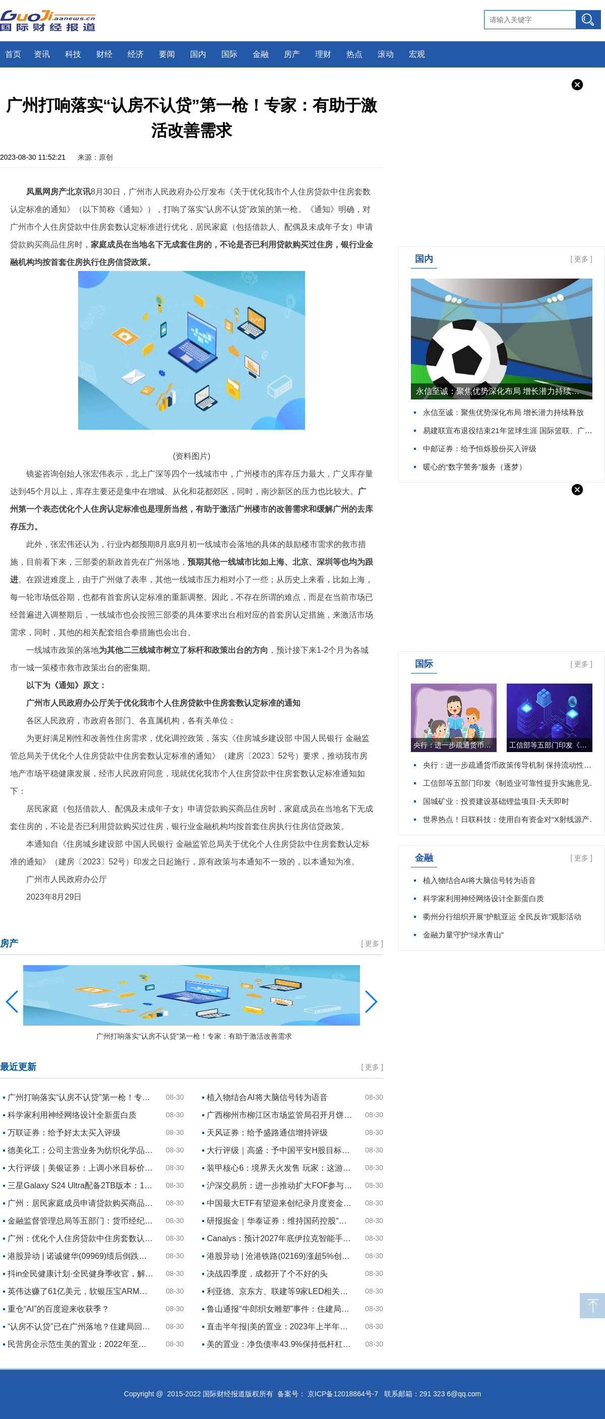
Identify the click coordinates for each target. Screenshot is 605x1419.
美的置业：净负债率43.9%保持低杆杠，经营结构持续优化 (280, 1344)
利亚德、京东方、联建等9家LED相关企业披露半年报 (280, 1291)
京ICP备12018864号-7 (343, 1394)
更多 (581, 259)
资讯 (42, 54)
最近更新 (18, 1067)
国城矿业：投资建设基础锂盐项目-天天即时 (496, 801)
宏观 (417, 54)
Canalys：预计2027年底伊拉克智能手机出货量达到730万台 (280, 1238)
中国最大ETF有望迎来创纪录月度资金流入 (280, 1203)
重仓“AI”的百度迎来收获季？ (58, 1309)
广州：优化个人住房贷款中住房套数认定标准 (81, 1238)
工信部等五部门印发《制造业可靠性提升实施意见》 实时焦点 (550, 745)
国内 (198, 54)
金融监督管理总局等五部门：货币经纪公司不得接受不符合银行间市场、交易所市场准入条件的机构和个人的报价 (81, 1221)
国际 (229, 54)
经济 (136, 54)
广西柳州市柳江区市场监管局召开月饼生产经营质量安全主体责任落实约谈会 (280, 1115)
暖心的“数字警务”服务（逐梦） (474, 466)
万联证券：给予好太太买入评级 (64, 1132)
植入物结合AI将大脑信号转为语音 (479, 880)
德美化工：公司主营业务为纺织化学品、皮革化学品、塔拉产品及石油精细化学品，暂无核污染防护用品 (81, 1150)
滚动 (386, 54)
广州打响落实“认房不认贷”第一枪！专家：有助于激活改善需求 (81, 1097)
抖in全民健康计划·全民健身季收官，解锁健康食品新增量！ (81, 1273)
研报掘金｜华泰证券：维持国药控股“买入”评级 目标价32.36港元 (280, 1221)
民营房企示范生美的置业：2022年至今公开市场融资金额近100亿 (81, 1344)
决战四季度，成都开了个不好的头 (267, 1273)
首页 (13, 54)
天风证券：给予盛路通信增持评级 (267, 1132)
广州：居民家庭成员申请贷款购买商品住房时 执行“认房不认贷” (81, 1203)
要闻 (167, 54)
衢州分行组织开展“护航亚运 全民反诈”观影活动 (502, 916)
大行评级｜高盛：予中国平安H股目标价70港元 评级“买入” (280, 1150)
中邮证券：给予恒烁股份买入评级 (479, 448)
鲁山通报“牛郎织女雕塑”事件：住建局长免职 (280, 1309)
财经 (104, 54)
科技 (73, 54)
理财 (323, 54)
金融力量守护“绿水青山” (463, 934)
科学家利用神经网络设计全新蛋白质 (483, 898)
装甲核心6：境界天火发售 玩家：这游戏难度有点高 (280, 1168)
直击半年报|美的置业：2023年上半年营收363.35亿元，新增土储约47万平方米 (280, 1326)
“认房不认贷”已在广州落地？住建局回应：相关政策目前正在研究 (81, 1326)
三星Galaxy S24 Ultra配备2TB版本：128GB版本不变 (81, 1185)
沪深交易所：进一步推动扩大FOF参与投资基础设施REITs (280, 1185)
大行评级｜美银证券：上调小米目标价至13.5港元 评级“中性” (81, 1168)
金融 (261, 54)
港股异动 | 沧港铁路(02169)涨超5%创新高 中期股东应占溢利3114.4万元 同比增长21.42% (280, 1256)
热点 (354, 54)
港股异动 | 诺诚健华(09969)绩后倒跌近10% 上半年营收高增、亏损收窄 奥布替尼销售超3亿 (81, 1256)
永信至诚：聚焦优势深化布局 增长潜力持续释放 (501, 391)
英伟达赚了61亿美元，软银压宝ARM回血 (81, 1291)
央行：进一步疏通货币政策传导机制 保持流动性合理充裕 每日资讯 (455, 745)
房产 (292, 54)
